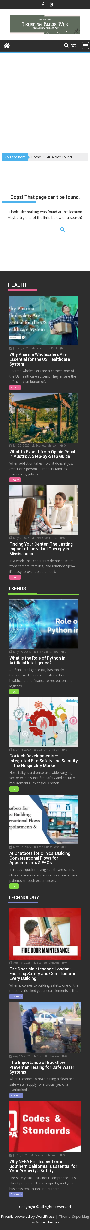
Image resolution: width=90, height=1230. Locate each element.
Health (15, 387)
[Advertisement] (45, 101)
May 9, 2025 (19, 538)
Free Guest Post (44, 348)
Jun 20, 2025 (19, 445)
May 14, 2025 (20, 750)
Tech (14, 691)
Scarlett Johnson (45, 445)
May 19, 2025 (20, 652)
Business (16, 996)
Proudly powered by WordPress (28, 1216)
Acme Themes (48, 1222)
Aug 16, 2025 (20, 963)
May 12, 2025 (20, 847)
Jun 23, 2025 (19, 348)
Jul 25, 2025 (19, 1155)
